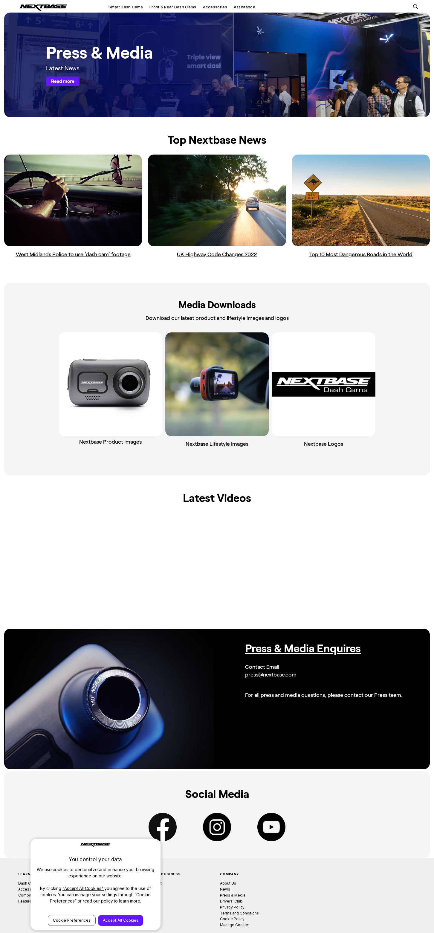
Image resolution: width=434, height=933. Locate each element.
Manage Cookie (234, 902)
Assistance (244, 6)
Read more (62, 81)
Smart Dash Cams (126, 6)
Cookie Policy (232, 896)
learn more (129, 900)
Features (26, 878)
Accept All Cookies (120, 920)
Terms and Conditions (239, 890)
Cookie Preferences (72, 920)
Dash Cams (28, 861)
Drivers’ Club (231, 878)
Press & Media (232, 872)
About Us (228, 861)
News (225, 867)
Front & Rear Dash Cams (172, 6)
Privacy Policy (232, 884)
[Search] (415, 7)
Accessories (215, 6)
